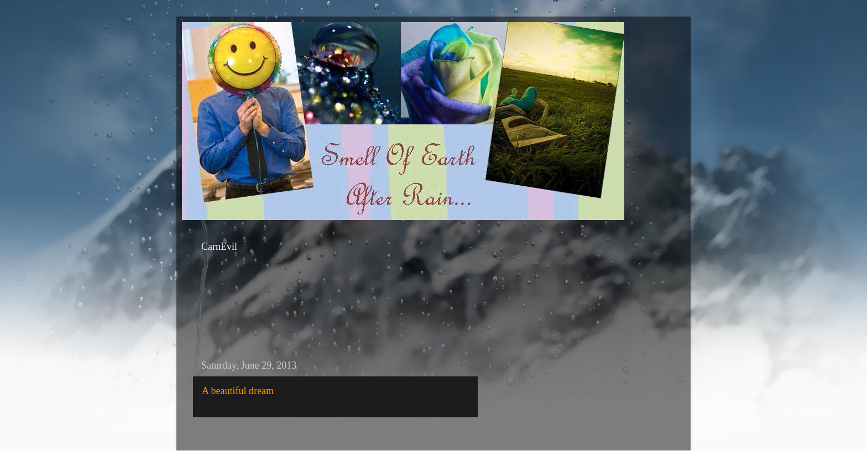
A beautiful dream (238, 390)
